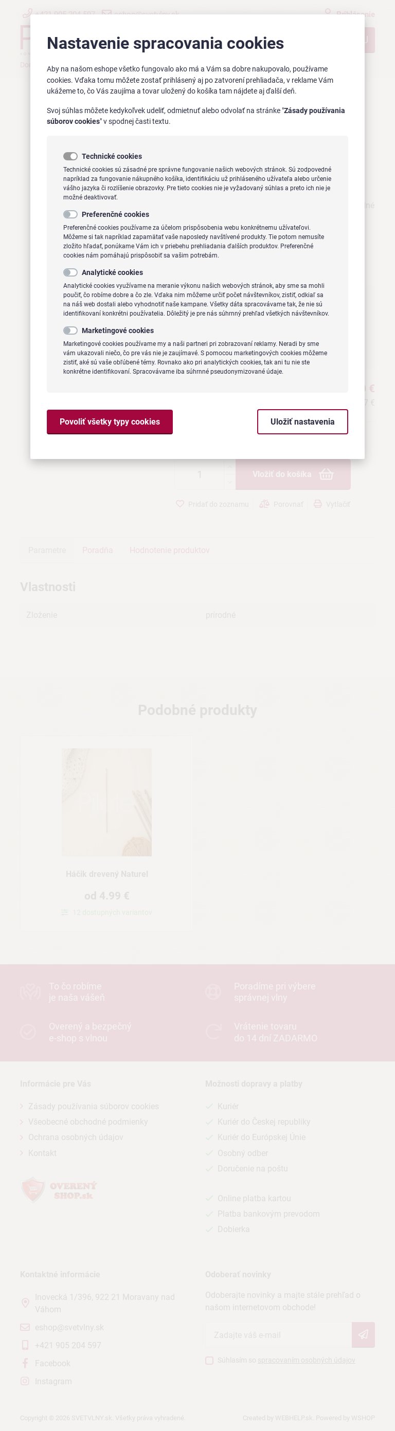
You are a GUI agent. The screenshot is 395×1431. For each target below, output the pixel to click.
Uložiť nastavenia (303, 422)
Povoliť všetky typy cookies (110, 422)
